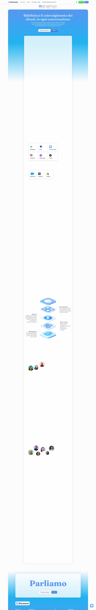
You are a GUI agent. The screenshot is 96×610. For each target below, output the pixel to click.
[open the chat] (91, 605)
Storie (28, 2)
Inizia (86, 2)
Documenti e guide (36, 2)
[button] (76, 2)
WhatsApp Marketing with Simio (49, 2)
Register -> (54, 7)
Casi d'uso (22, 2)
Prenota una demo (44, 30)
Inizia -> (54, 30)
